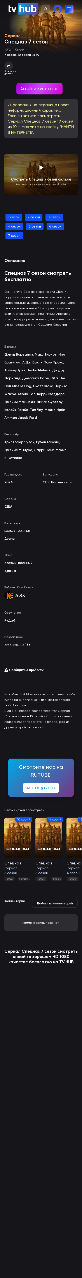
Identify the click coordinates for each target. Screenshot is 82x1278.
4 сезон (14, 226)
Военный (23, 531)
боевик (23, 878)
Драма (9, 538)
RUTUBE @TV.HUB (41, 788)
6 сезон (55, 226)
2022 (10, 878)
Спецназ (31, 951)
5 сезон (35, 226)
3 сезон (54, 217)
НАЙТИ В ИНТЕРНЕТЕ (39, 89)
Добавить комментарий (55, 903)
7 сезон (14, 236)
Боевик (9, 531)
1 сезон (13, 217)
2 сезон (34, 217)
